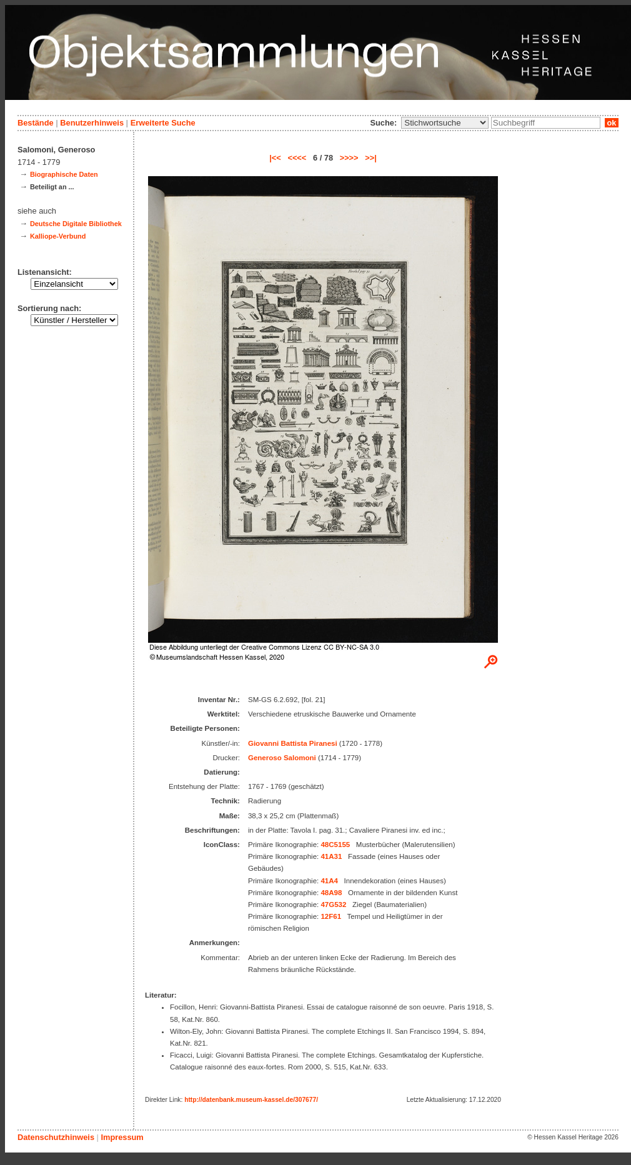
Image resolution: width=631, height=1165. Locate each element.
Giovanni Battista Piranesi (292, 743)
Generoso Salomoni (282, 757)
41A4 (329, 881)
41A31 (331, 856)
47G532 (333, 904)
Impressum (122, 1137)
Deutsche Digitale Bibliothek (76, 223)
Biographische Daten (64, 174)
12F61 (330, 916)
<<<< (296, 157)
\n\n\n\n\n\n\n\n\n (445, 123)
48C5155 (335, 844)
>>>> (349, 157)
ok (612, 122)
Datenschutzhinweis (55, 1137)
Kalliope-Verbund (58, 236)
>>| (371, 157)
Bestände (35, 122)
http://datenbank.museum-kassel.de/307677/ (251, 1099)
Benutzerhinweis (92, 122)
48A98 (331, 892)
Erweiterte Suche (163, 122)
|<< (275, 157)
